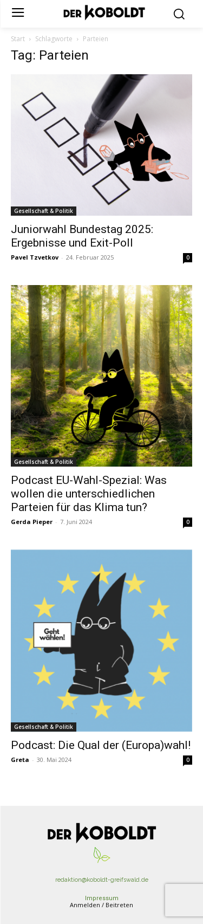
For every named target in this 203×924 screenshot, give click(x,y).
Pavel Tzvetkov (34, 257)
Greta (20, 759)
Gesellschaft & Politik (43, 211)
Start (18, 38)
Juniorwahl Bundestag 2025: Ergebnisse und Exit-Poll (82, 236)
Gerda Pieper (32, 522)
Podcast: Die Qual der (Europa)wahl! (101, 745)
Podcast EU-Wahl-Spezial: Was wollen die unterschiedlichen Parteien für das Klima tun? (89, 494)
